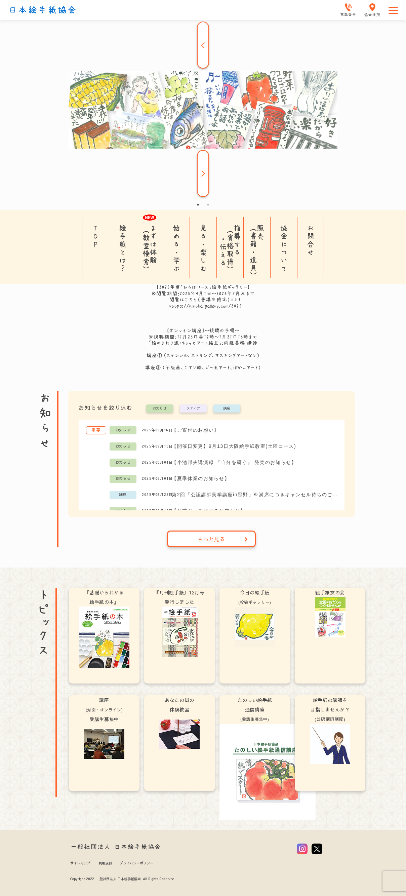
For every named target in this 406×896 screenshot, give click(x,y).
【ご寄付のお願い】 (195, 430)
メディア (193, 408)
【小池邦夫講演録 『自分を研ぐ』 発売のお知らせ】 (234, 462)
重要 (96, 430)
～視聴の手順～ (222, 330)
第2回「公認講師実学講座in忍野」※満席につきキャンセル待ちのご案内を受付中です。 (254, 494)
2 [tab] (208, 204)
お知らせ (159, 408)
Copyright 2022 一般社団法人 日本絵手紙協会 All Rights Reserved (122, 878)
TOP (95, 236)
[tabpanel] (203, 110)
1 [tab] (198, 204)
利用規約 (105, 863)
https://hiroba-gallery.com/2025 (205, 306)
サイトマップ (80, 863)
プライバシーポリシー (136, 863)
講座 (227, 408)
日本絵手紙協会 (42, 10)
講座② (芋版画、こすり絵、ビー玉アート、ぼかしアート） (205, 367)
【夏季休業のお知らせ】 (201, 478)
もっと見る (223, 539)
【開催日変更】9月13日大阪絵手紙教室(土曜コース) (234, 446)
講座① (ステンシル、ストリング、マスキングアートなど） (203, 355)
